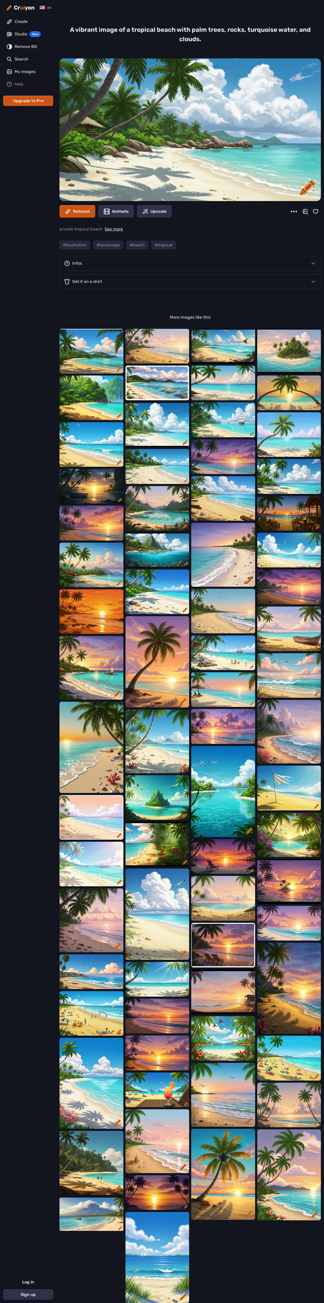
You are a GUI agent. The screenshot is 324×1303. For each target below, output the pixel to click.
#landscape (108, 245)
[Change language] (45, 7)
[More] (294, 211)
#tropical (163, 245)
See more (114, 229)
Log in (28, 1282)
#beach (137, 245)
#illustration (75, 245)
